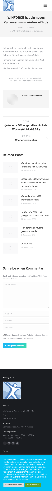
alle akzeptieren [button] (33, 485)
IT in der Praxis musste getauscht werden (32, 229)
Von (34, 78)
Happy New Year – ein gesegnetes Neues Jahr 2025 (35, 214)
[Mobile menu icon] (45, 5)
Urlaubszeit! (26, 243)
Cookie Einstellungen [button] (13, 485)
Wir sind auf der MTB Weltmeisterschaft (31, 198)
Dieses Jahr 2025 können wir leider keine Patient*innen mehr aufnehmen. (35, 182)
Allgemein (21, 78)
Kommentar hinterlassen (32, 81)
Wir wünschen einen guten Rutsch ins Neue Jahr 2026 (34, 165)
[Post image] (10, 167)
